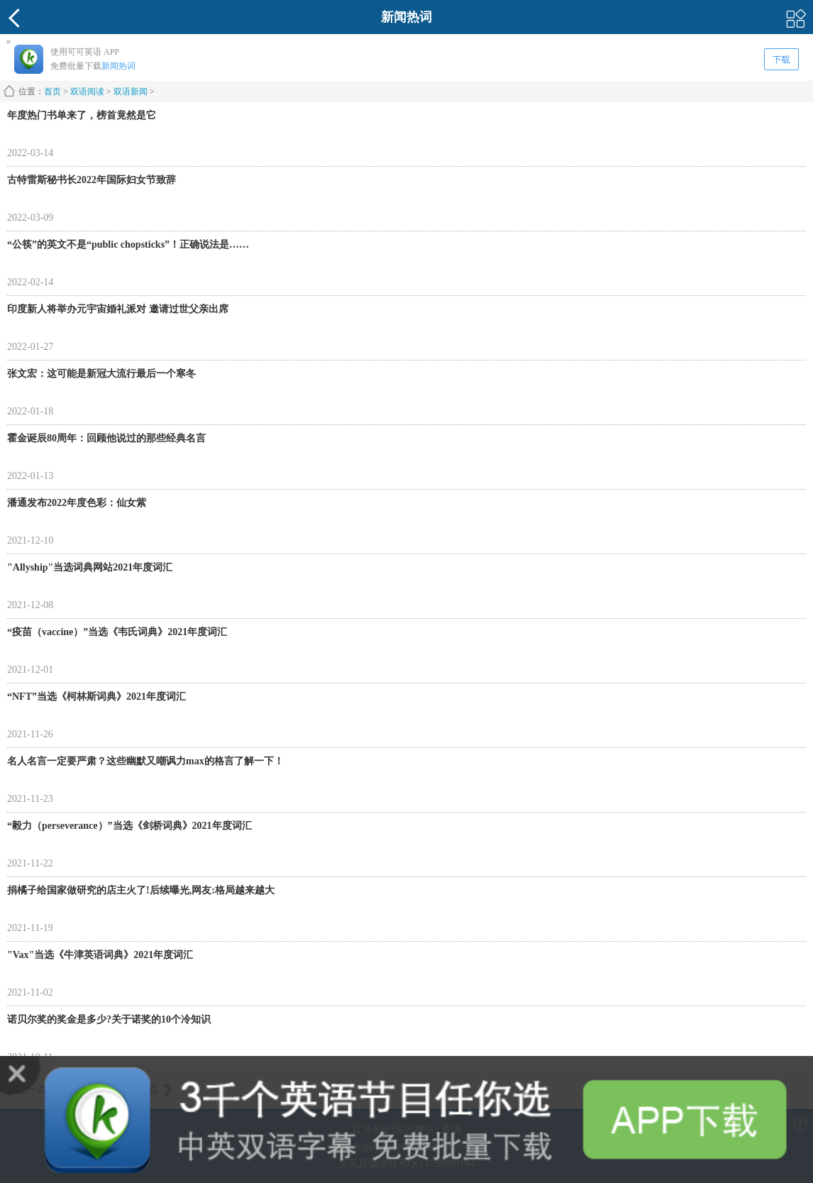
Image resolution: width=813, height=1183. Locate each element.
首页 (52, 92)
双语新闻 (131, 92)
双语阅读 (87, 92)
